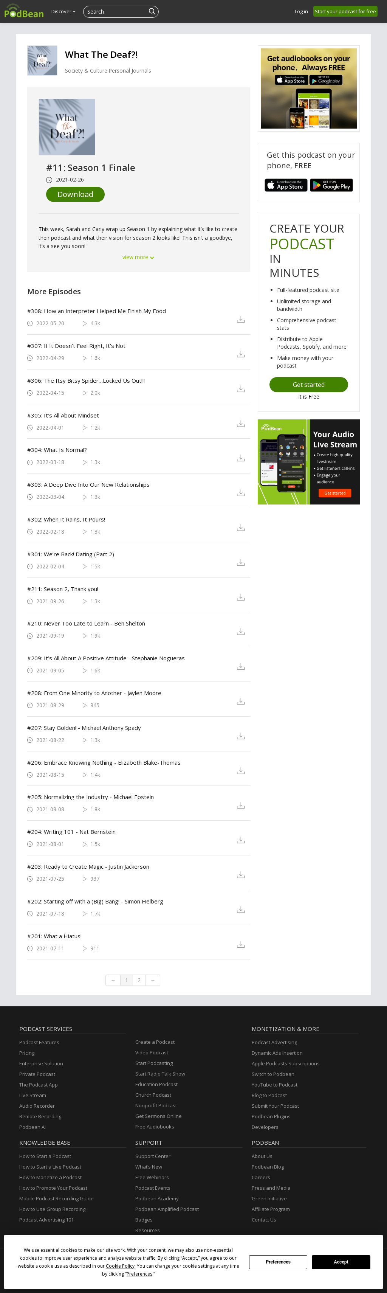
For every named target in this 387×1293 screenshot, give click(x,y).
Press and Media (271, 1187)
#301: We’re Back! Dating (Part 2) (70, 554)
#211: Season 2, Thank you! (62, 588)
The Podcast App (38, 1084)
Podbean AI (32, 1127)
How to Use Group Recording (52, 1209)
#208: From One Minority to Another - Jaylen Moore (94, 692)
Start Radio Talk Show (160, 1073)
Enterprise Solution (41, 1063)
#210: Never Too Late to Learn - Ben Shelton (86, 623)
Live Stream (32, 1095)
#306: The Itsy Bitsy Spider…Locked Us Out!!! (86, 380)
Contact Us (264, 1219)
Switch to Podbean (273, 1074)
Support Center (152, 1156)
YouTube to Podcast (274, 1084)
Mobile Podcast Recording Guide (56, 1198)
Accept (341, 1262)
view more (138, 257)
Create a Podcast (155, 1041)
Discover (63, 11)
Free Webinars (152, 1177)
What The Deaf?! (101, 54)
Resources (147, 1230)
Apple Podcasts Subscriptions (286, 1063)
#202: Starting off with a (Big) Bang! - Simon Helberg (95, 901)
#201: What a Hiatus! (54, 936)
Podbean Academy (157, 1198)
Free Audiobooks (154, 1126)
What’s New (148, 1166)
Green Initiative (269, 1198)
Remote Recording (40, 1116)
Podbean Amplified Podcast (167, 1209)
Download (75, 194)
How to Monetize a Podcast (50, 1177)
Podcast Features (39, 1042)
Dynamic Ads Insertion (277, 1052)
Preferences (278, 1262)
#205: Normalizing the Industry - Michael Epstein (90, 796)
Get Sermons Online (158, 1116)
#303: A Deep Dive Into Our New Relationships (88, 484)
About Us (262, 1156)
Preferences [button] (139, 1274)
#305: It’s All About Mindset (63, 415)
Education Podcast (156, 1084)
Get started (309, 384)
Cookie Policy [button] (120, 1266)
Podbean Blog (268, 1166)
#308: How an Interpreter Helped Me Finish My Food (96, 310)
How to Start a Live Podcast (50, 1166)
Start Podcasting (154, 1063)
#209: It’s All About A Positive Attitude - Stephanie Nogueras (106, 658)
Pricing (26, 1052)
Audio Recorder (37, 1105)
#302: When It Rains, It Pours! (66, 519)
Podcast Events (152, 1187)
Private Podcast (37, 1074)
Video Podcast (151, 1052)
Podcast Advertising (274, 1042)
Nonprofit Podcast (156, 1105)
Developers (265, 1127)
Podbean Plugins (271, 1116)
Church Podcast (153, 1094)
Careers (261, 1177)
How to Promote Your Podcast (53, 1187)
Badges (144, 1219)
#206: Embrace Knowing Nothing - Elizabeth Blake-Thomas (104, 762)
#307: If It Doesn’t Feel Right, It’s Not (76, 345)
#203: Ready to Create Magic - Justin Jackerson (88, 866)
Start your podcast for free (345, 11)
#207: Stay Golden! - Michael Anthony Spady (84, 727)
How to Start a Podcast (45, 1156)
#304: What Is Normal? (57, 449)
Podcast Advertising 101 (46, 1219)
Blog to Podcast (269, 1095)
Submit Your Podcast (275, 1105)
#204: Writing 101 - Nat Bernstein (71, 831)
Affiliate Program (271, 1209)
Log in (301, 11)
